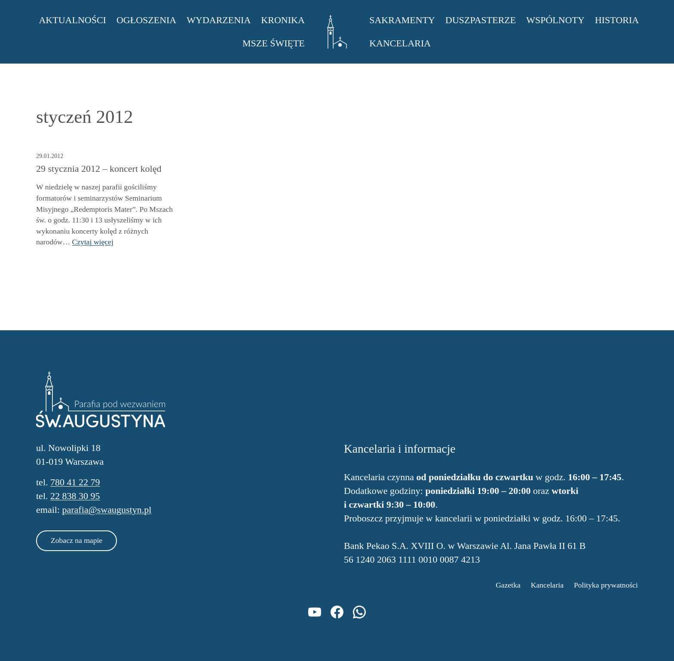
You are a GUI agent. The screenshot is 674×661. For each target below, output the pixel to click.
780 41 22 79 (75, 482)
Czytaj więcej (92, 242)
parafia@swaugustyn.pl (106, 509)
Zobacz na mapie (76, 540)
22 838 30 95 (75, 495)
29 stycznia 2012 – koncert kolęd (98, 168)
